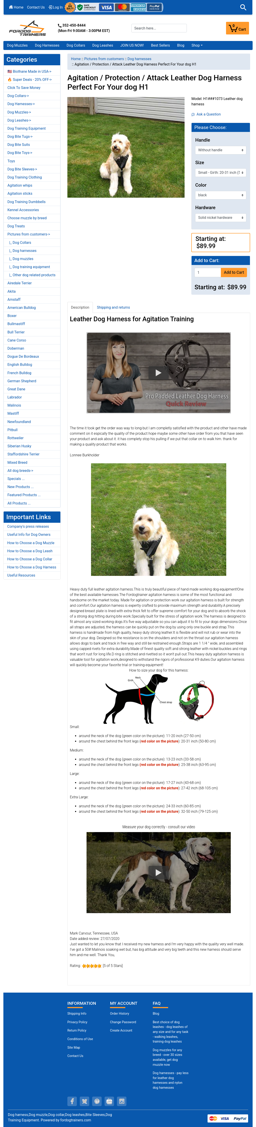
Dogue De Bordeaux (23, 356)
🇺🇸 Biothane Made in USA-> (29, 71)
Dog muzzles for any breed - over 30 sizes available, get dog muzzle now (167, 1057)
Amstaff (14, 299)
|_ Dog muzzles (20, 259)
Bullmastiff (16, 324)
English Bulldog (19, 364)
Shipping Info (76, 1014)
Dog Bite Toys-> (19, 153)
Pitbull (12, 430)
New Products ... (20, 487)
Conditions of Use (80, 1039)
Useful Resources (21, 575)
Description (80, 307)
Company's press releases (28, 526)
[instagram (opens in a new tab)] (121, 1101)
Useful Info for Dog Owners (28, 534)
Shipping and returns (113, 307)
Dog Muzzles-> (19, 112)
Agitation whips (19, 185)
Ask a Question (206, 114)
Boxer (12, 316)
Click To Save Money (23, 88)
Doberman (15, 348)
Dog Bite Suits (18, 145)
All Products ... (19, 503)
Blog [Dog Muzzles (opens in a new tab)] (156, 1014)
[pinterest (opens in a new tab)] (96, 1101)
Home (16, 7)
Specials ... (16, 479)
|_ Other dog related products (31, 275)
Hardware (205, 207)
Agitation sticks (19, 193)
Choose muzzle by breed (27, 218)
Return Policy (76, 1030)
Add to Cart (234, 272)
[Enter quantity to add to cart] (207, 272)
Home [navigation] (76, 59)
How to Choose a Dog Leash (30, 551)
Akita (11, 291)
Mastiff (13, 413)
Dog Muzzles (17, 45)
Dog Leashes (102, 45)
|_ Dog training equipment (28, 267)
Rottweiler (15, 438)
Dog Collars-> (18, 96)
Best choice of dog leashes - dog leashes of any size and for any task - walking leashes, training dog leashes (170, 1031)
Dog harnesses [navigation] (139, 59)
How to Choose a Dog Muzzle (30, 543)
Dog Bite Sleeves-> (22, 169)
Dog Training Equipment (26, 128)
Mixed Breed (17, 462)
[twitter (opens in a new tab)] (84, 1101)
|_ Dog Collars (19, 242)
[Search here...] (159, 28)
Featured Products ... (24, 495)
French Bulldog (19, 373)
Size (199, 162)
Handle (202, 140)
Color (200, 185)
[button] (243, 7)
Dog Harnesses (47, 45)
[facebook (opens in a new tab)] (72, 1101)
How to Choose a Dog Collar (29, 559)
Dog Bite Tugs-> (19, 136)
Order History (119, 1014)
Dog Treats (16, 226)
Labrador (14, 397)
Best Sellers (160, 45)
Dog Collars (76, 45)
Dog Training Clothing (24, 177)
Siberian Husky (19, 446)
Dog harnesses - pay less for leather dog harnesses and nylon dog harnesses (171, 1080)
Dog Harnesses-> (21, 104)
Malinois (14, 405)
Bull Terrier (16, 332)
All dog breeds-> (20, 470)
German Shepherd (21, 381)
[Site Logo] (28, 28)
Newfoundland (19, 422)
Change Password (123, 1022)
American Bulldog (21, 308)
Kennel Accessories (23, 210)
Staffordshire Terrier (23, 454)
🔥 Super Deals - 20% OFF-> (29, 79)
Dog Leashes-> (19, 120)
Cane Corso (16, 340)
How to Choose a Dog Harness (31, 567)
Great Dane (16, 389)
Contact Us (36, 7)
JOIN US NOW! (132, 45)
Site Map (73, 1048)
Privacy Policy (77, 1022)
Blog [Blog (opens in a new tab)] (180, 45)
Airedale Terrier (19, 283)
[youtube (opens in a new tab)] (109, 1101)
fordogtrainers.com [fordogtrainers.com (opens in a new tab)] (75, 1120)
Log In (55, 7)
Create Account (121, 1030)
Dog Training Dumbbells (26, 202)
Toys (11, 161)
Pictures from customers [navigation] (104, 59)
